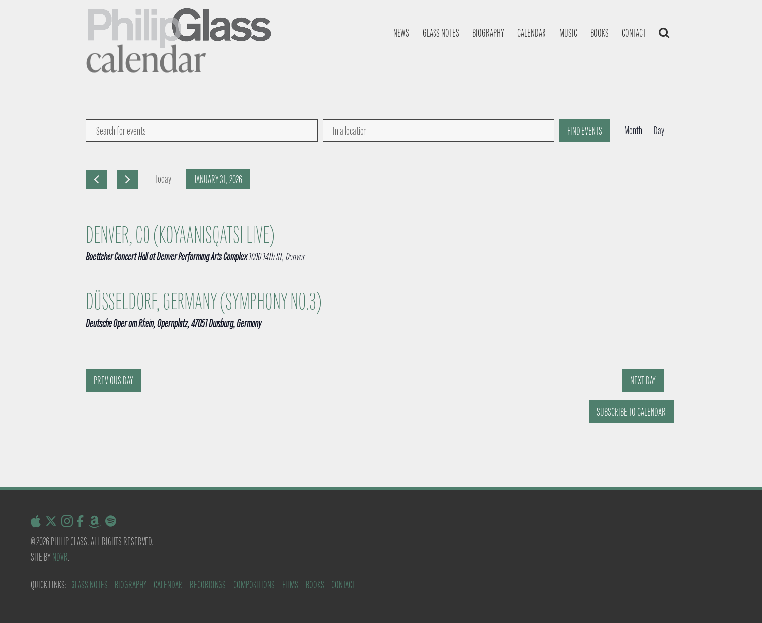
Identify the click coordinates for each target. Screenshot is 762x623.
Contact (634, 33)
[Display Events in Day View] (659, 130)
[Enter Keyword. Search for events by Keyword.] (202, 130)
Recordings (208, 585)
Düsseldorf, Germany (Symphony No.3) (204, 302)
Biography (488, 33)
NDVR (60, 557)
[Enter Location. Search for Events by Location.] (438, 130)
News (401, 33)
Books (599, 33)
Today (163, 179)
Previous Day (113, 380)
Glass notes (441, 33)
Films (290, 585)
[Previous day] (96, 179)
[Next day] (127, 179)
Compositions (254, 585)
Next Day (643, 380)
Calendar (531, 33)
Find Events (584, 131)
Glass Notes (89, 585)
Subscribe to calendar (631, 412)
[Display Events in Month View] (633, 130)
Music (568, 33)
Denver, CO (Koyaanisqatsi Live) (180, 235)
